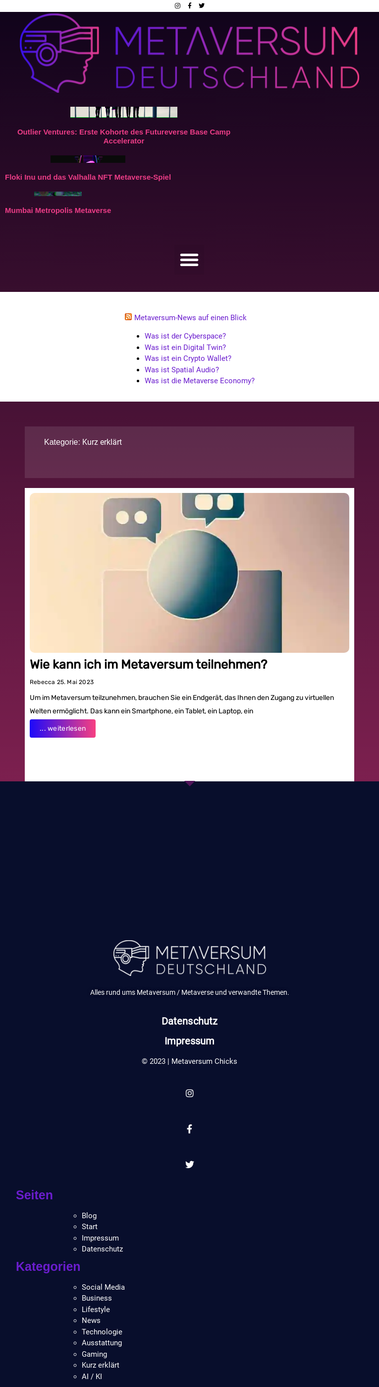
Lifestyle (96, 1309)
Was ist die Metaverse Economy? (200, 380)
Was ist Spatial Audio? (182, 369)
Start (90, 1226)
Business (97, 1298)
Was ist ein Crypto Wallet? (188, 358)
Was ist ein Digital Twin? (185, 347)
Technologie (102, 1331)
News (91, 1320)
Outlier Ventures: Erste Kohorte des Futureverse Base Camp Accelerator (123, 136)
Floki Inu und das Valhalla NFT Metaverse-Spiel (88, 177)
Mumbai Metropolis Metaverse (58, 210)
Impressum (189, 1041)
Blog (89, 1215)
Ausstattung (102, 1342)
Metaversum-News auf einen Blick (190, 317)
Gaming (94, 1354)
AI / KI (92, 1376)
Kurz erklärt (102, 442)
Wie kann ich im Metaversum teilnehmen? (148, 664)
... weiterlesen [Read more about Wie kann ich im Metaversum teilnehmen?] (63, 728)
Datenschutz (189, 1021)
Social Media (103, 1287)
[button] (189, 260)
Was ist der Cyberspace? (185, 336)
